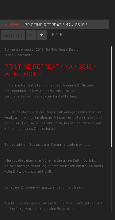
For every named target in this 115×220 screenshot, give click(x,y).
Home (11, 25)
